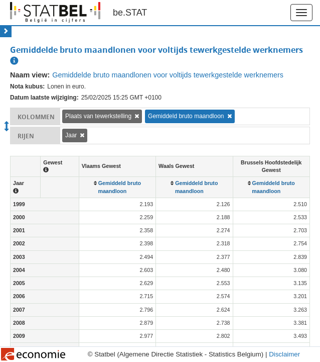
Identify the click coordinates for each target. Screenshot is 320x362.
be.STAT (130, 13)
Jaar (71, 135)
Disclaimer (284, 354)
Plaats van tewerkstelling (98, 116)
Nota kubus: (27, 86)
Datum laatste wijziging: (44, 97)
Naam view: (30, 75)
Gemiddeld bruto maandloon (186, 116)
